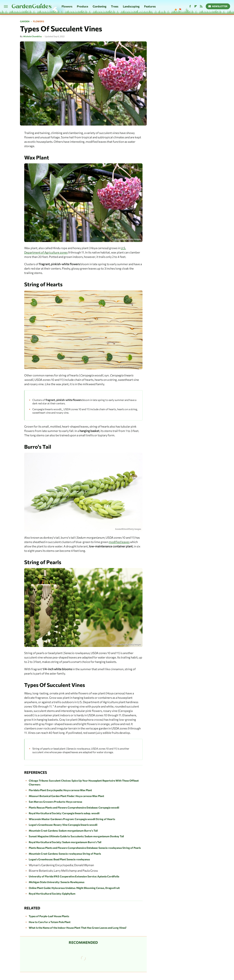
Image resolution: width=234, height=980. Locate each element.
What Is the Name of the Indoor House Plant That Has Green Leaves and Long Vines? (77, 927)
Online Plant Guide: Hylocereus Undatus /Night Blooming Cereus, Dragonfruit (74, 887)
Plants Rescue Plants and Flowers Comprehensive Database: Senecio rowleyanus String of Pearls (85, 847)
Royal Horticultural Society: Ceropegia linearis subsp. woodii (64, 813)
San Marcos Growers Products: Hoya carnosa (55, 801)
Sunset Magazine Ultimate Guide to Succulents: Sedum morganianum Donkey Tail (76, 836)
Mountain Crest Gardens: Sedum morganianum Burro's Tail (63, 830)
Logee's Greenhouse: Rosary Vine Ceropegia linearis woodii (63, 824)
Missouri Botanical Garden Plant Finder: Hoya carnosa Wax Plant (66, 795)
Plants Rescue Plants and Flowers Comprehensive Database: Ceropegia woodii (74, 807)
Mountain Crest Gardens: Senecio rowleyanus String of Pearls (65, 853)
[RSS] (201, 6)
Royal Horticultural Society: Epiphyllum (52, 893)
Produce (82, 6)
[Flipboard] (195, 6)
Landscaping (131, 6)
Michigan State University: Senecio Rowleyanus (56, 882)
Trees (114, 6)
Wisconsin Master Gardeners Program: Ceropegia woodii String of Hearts (72, 819)
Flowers (67, 6)
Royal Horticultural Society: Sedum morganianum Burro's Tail (65, 842)
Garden (25, 21)
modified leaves (119, 542)
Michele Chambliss (32, 36)
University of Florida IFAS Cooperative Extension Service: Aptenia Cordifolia (74, 876)
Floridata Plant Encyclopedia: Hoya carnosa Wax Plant (60, 790)
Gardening (99, 6)
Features (150, 6)
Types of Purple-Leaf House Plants (49, 916)
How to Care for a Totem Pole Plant (50, 921)
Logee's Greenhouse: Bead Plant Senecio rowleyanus (59, 859)
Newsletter (218, 6)
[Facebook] (190, 6)
